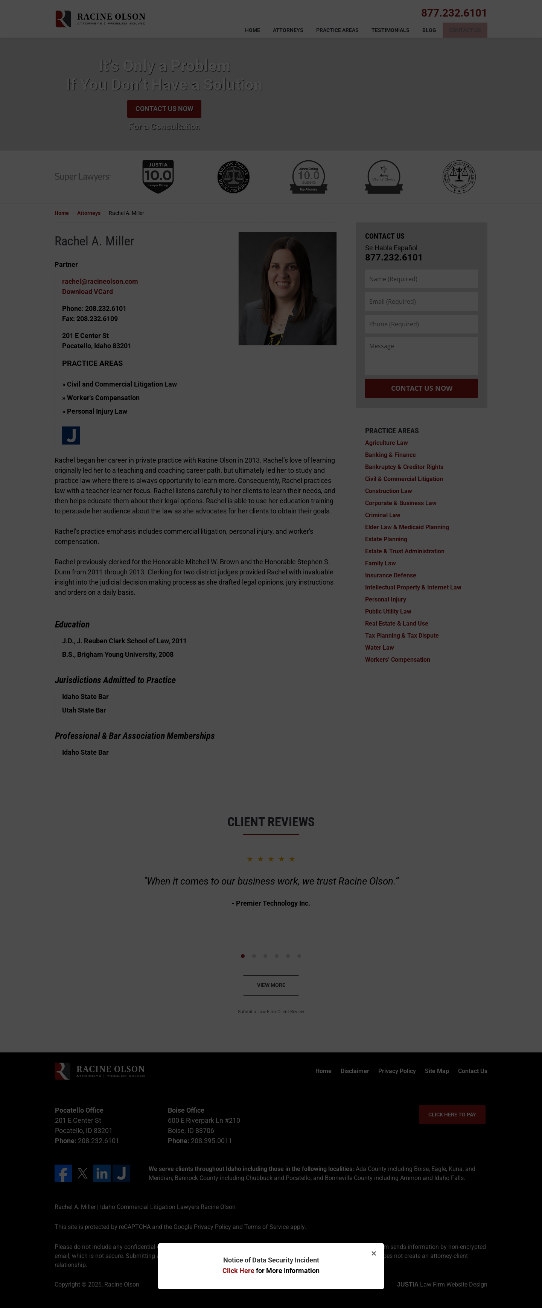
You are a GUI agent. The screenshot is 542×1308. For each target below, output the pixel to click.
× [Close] (373, 1253)
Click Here (238, 1271)
